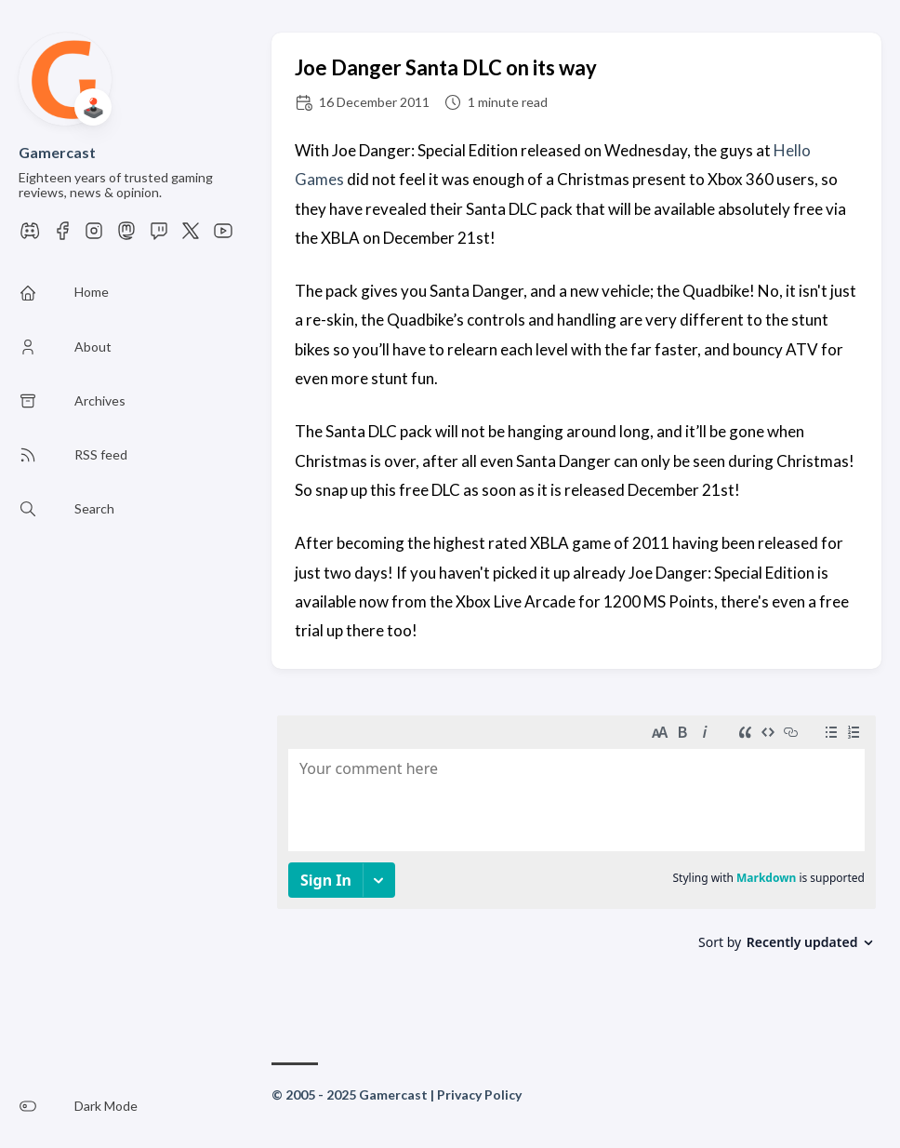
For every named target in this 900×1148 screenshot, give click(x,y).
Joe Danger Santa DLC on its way (446, 67)
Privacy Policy (479, 1094)
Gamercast (57, 152)
